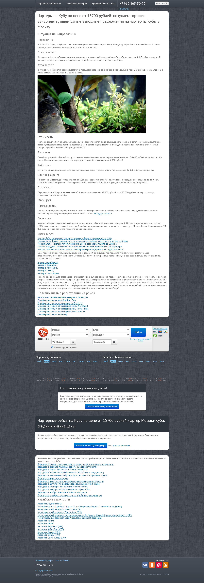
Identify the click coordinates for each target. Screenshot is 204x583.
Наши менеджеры (44, 560)
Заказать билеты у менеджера (102, 406)
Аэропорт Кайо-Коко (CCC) (51, 529)
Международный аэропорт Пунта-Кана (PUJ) (60, 512)
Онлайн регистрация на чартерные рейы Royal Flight (63, 308)
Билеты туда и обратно (64, 347)
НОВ (81, 361)
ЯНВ (95, 361)
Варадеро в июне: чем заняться (53, 478)
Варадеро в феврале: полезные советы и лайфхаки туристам (67, 466)
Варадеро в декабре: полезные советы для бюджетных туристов (70, 495)
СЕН (68, 361)
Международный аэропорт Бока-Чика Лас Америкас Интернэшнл (69, 517)
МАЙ (39, 361)
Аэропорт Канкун (46, 520)
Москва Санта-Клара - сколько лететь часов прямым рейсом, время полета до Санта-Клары (83, 240)
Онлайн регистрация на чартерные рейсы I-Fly (60, 303)
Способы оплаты (160, 328)
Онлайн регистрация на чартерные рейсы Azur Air (61, 311)
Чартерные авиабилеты (49, 3)
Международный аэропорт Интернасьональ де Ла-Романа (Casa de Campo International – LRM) (85, 515)
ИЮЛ (54, 361)
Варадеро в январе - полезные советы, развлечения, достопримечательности (75, 463)
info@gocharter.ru (103, 213)
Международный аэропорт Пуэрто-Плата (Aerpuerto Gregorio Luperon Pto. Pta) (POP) (80, 506)
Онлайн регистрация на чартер (52, 314)
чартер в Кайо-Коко (47, 267)
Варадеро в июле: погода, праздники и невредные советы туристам (71, 481)
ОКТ (74, 361)
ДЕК (88, 361)
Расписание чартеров (76, 3)
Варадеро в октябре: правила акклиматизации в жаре (64, 489)
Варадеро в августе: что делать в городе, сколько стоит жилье (69, 483)
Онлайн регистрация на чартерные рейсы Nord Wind (63, 305)
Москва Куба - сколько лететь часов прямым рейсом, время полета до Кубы (75, 238)
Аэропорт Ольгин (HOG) (49, 532)
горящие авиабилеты (48, 262)
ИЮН (46, 361)
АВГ (61, 361)
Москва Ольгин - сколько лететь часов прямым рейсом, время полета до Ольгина (77, 243)
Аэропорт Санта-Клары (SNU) (52, 537)
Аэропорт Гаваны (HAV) (49, 534)
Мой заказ (162, 3)
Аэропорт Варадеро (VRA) (50, 526)
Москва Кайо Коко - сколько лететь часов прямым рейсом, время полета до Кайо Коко (80, 249)
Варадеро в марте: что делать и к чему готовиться (63, 469)
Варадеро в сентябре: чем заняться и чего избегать (63, 486)
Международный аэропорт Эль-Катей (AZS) (59, 509)
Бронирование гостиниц (103, 3)
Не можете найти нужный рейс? (140, 340)
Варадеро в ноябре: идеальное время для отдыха (62, 492)
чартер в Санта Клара (48, 273)
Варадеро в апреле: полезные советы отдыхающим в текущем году (71, 472)
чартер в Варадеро (47, 264)
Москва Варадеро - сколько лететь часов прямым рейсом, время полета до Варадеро (80, 246)
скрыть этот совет (121, 445)
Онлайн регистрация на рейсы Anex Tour (57, 300)
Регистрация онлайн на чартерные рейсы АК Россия (63, 297)
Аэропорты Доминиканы (49, 503)
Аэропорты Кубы (46, 523)
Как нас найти (62, 560)
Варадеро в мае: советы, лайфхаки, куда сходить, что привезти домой (72, 475)
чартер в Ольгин (45, 270)
